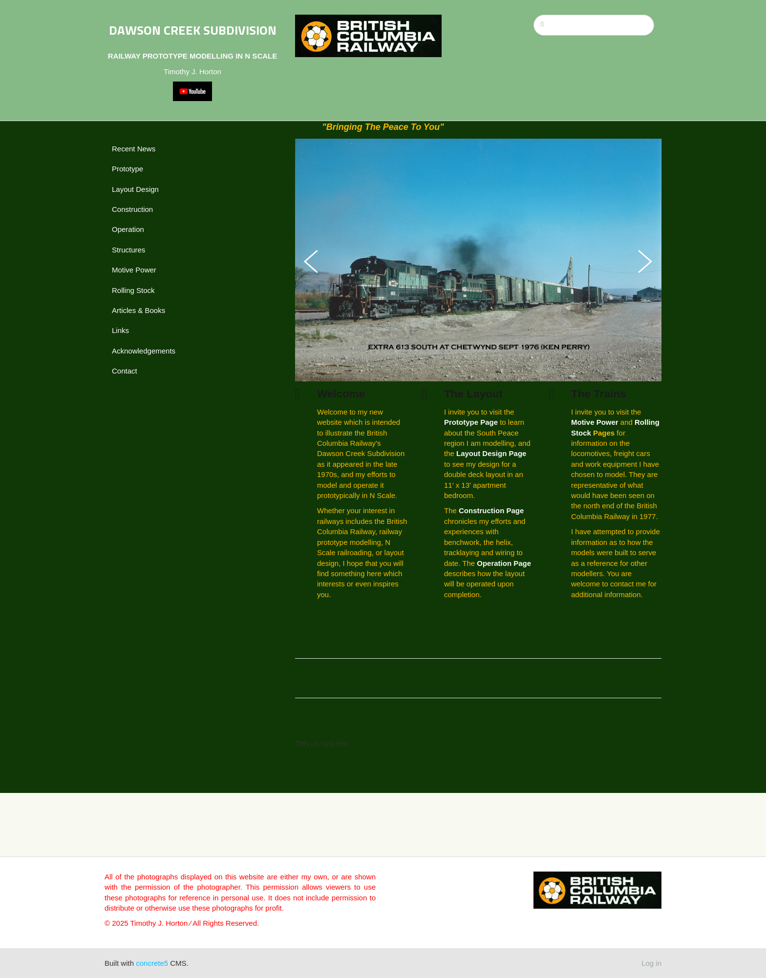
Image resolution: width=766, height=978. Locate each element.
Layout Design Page (491, 453)
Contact (124, 371)
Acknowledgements (143, 351)
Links (120, 330)
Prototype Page (471, 422)
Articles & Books (138, 310)
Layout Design (135, 189)
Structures (128, 250)
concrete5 (152, 963)
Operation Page (504, 563)
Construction (132, 209)
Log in (651, 963)
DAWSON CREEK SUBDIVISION (193, 30)
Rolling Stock (133, 290)
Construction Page (491, 510)
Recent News (133, 149)
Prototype (127, 169)
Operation (128, 229)
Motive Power (134, 270)
